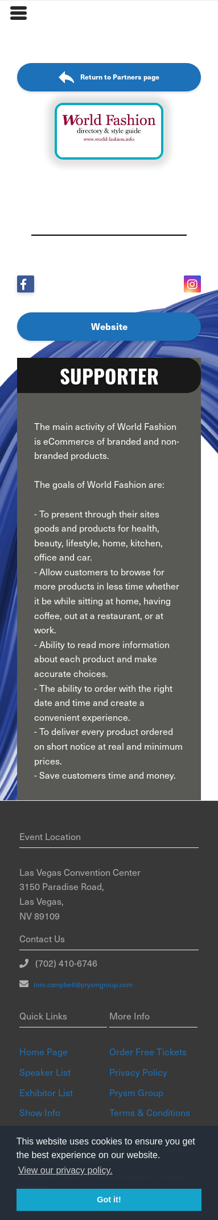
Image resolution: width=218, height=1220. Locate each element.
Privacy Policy (138, 1072)
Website (109, 326)
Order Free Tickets (148, 1051)
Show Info (39, 1112)
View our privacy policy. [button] (65, 1170)
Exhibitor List (46, 1092)
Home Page (43, 1051)
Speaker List (45, 1072)
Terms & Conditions (149, 1112)
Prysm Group (136, 1092)
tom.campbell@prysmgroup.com (80, 984)
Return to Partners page (109, 77)
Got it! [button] (109, 1199)
